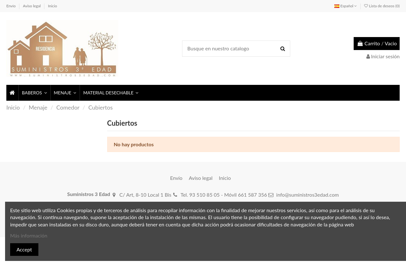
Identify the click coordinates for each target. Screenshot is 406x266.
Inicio (52, 5)
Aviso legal (32, 5)
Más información (28, 235)
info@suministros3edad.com (307, 195)
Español (345, 5)
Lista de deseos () (382, 5)
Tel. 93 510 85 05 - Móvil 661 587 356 (223, 195)
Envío (11, 5)
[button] (34, 93)
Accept (24, 249)
